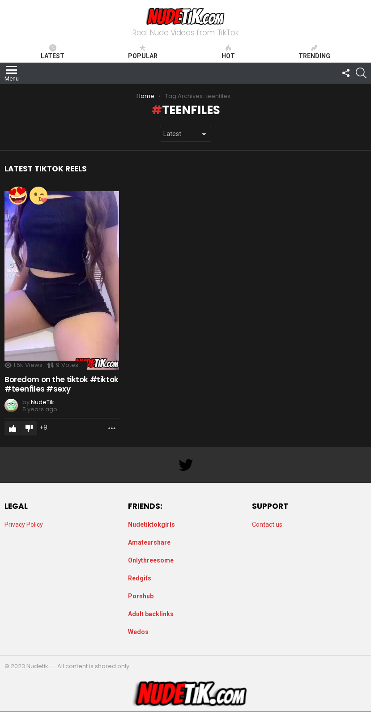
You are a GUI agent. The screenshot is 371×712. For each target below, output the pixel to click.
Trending (314, 52)
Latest (52, 52)
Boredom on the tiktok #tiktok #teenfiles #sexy (61, 384)
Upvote (12, 428)
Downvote (29, 428)
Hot (228, 52)
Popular (143, 52)
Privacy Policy (23, 524)
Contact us (267, 524)
